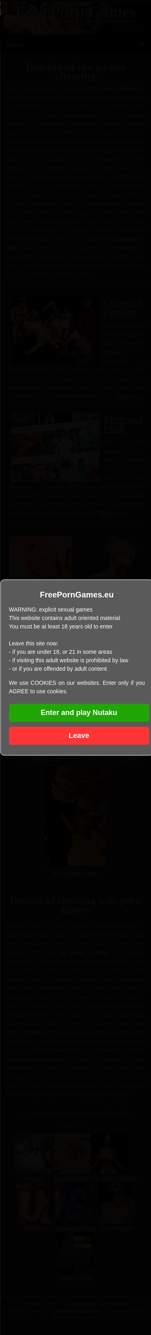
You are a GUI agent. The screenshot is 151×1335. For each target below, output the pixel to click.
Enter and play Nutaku (79, 713)
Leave (78, 736)
